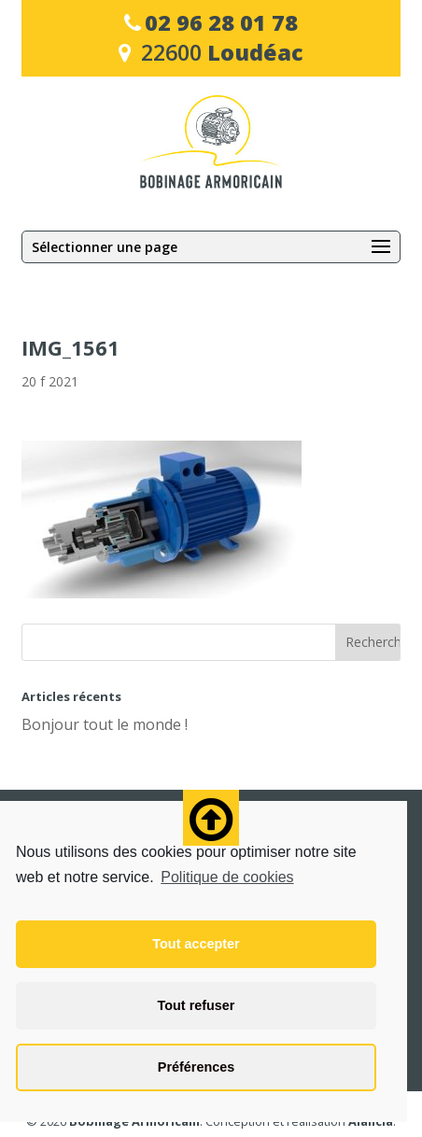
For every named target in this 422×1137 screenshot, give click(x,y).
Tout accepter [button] (195, 943)
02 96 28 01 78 (221, 22)
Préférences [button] (196, 1067)
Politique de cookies (227, 877)
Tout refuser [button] (196, 1005)
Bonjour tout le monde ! (104, 724)
